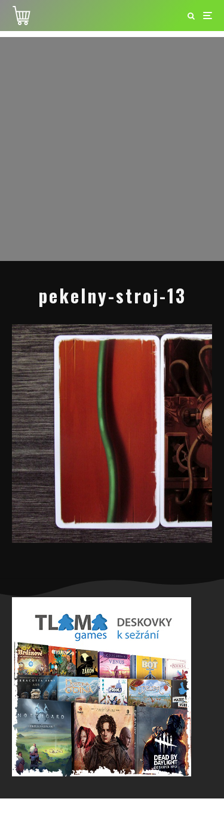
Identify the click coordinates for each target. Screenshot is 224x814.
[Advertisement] (112, 149)
